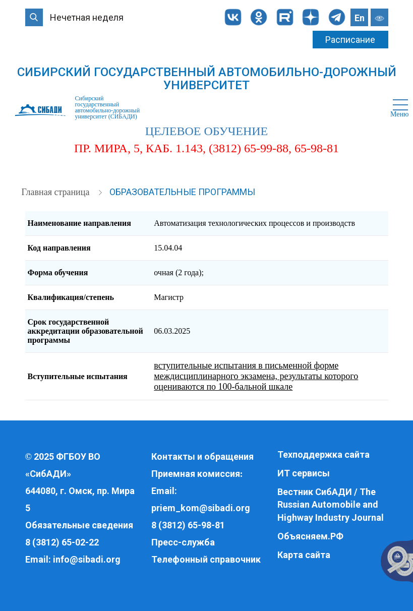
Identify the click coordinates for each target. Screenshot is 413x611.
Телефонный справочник (206, 559)
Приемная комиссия (195, 473)
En (360, 18)
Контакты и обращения (202, 456)
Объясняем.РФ (310, 536)
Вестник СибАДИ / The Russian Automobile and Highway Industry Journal (330, 504)
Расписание (350, 39)
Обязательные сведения (79, 525)
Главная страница (57, 192)
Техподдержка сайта (323, 454)
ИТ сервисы (303, 473)
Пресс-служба (183, 542)
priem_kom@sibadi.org (200, 508)
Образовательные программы (182, 192)
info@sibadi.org (87, 559)
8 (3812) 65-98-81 (188, 525)
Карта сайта (303, 554)
